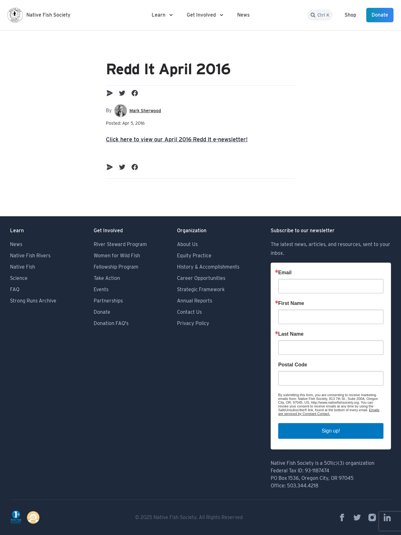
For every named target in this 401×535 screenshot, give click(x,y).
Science (19, 278)
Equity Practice (194, 256)
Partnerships (108, 301)
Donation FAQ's (111, 323)
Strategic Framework (201, 289)
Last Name (291, 334)
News (243, 15)
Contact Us (189, 312)
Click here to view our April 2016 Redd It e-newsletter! (176, 139)
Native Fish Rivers (30, 256)
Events (101, 289)
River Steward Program (120, 244)
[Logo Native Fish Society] (39, 15)
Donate (380, 15)
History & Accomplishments (208, 267)
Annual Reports (194, 301)
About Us (187, 244)
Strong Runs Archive (33, 301)
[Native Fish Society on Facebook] (342, 517)
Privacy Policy (193, 323)
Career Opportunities (201, 278)
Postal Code (292, 364)
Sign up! (331, 430)
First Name (291, 303)
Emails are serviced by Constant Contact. (328, 412)
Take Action (107, 278)
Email (285, 272)
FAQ (14, 289)
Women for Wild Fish (117, 256)
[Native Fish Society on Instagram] (372, 517)
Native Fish (22, 267)
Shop (350, 15)
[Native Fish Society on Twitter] (357, 517)
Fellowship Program (116, 267)
